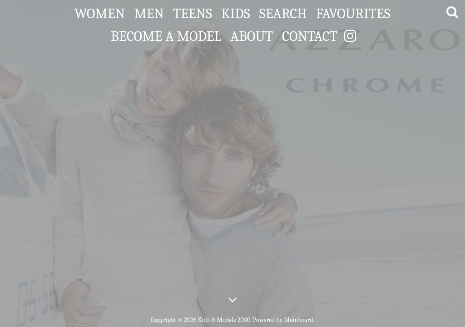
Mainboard (298, 320)
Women (99, 11)
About (251, 34)
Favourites (353, 11)
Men (149, 11)
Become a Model (166, 34)
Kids (235, 11)
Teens (192, 11)
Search (283, 11)
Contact (309, 34)
